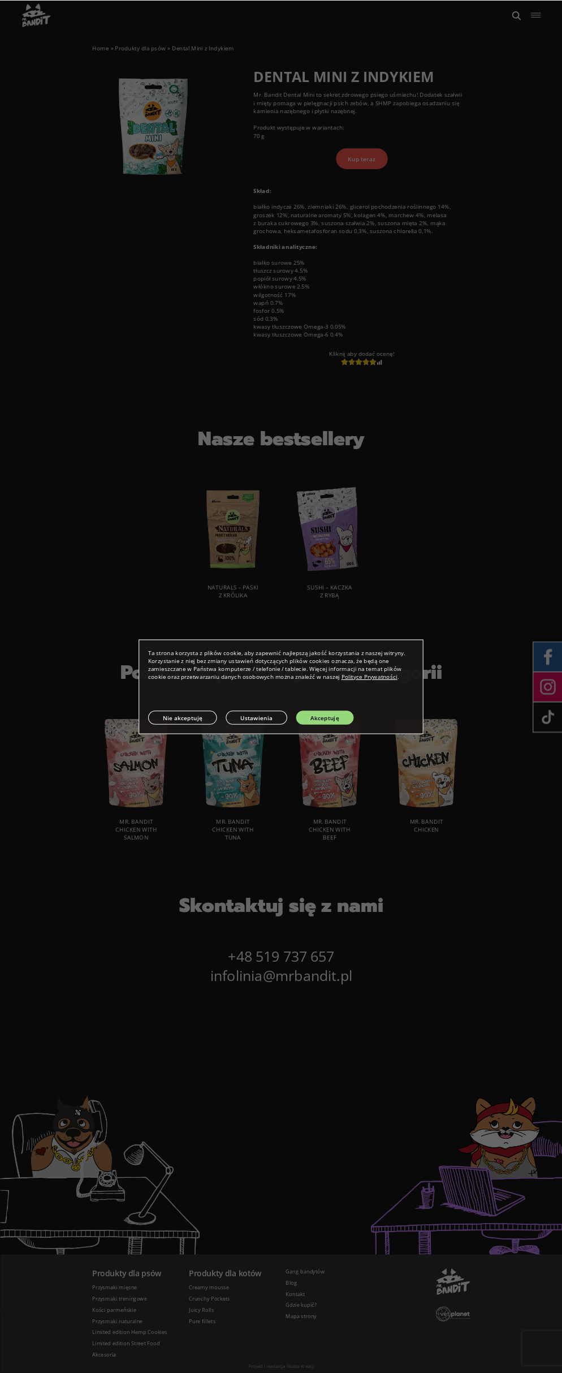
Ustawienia (256, 717)
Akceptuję (324, 717)
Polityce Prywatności (369, 677)
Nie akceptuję (183, 717)
